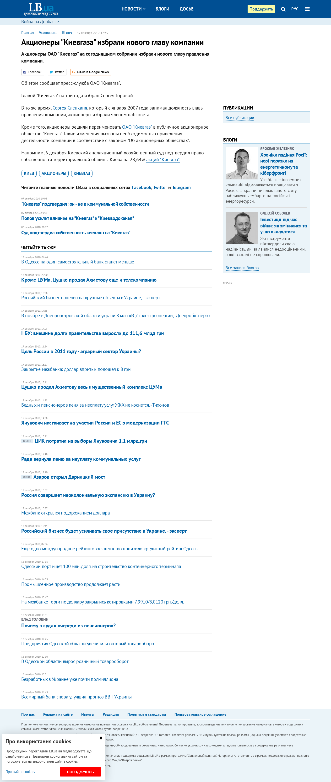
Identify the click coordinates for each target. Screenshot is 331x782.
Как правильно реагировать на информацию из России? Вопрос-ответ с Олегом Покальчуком (262, 178)
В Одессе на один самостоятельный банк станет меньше (77, 262)
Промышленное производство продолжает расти (70, 584)
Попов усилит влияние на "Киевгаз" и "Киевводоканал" (77, 218)
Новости (133, 9)
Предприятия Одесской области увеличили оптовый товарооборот (88, 643)
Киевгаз (82, 173)
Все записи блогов (242, 332)
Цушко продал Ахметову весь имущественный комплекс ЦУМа (91, 386)
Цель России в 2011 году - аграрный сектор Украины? (81, 351)
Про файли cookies (20, 771)
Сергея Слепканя (70, 108)
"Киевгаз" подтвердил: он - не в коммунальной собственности (85, 204)
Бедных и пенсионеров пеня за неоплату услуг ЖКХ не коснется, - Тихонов (95, 405)
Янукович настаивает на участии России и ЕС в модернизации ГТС (95, 422)
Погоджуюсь (80, 772)
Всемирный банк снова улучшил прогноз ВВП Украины (76, 697)
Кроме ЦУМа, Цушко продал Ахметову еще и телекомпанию (88, 279)
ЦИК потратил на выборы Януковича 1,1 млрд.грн (84, 440)
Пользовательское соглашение (200, 714)
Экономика (48, 32)
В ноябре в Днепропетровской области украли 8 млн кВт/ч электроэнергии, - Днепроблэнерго (115, 315)
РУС (294, 8)
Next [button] (307, 166)
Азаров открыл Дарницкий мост (63, 476)
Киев (29, 173)
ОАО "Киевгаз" (137, 127)
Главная (27, 32)
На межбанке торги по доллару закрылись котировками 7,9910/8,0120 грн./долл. (102, 602)
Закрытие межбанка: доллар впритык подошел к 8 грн (75, 369)
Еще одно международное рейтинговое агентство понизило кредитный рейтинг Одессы (109, 549)
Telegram (181, 187)
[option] (266, 164)
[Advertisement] (266, 63)
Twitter (160, 187)
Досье (187, 9)
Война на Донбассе (40, 21)
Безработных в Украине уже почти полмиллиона (69, 679)
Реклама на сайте (58, 714)
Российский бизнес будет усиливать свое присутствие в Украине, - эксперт (104, 530)
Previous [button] (226, 166)
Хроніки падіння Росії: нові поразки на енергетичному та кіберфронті (283, 228)
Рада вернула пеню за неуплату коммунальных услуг (80, 459)
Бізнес (67, 32)
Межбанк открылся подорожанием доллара (65, 513)
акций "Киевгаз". (163, 159)
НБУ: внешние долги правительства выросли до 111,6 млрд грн (92, 333)
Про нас (28, 714)
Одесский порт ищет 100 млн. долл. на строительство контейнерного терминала (101, 566)
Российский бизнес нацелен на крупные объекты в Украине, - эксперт (90, 297)
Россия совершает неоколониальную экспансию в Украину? (88, 495)
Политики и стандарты (146, 714)
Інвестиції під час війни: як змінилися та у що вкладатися (283, 290)
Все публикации (240, 117)
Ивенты (87, 714)
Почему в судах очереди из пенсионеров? (68, 625)
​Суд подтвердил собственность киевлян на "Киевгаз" (75, 232)
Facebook (141, 187)
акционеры (54, 173)
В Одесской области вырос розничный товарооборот (74, 661)
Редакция (111, 714)
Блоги (162, 9)
